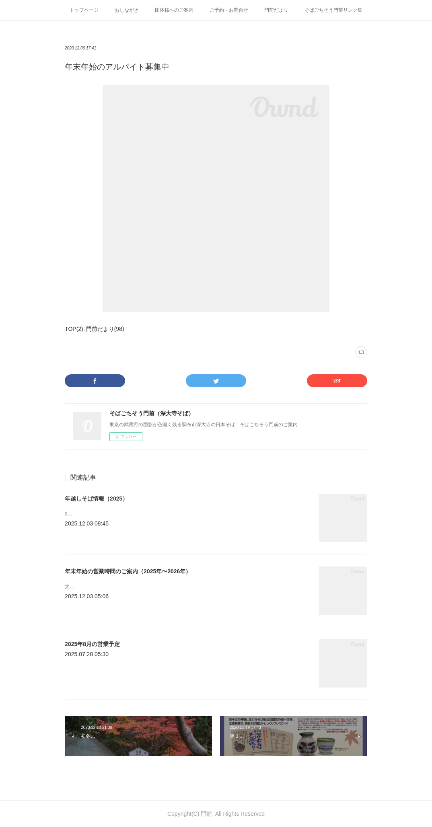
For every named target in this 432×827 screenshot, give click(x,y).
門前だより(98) (105, 329)
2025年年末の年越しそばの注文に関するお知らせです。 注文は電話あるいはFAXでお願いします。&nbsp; (179, 514)
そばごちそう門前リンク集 (333, 10)
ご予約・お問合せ (229, 10)
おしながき (127, 10)
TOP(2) (74, 329)
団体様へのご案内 (174, 10)
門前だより (276, 10)
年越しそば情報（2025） (96, 498)
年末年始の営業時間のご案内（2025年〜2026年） (128, 571)
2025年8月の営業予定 (92, 644)
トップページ (84, 10)
